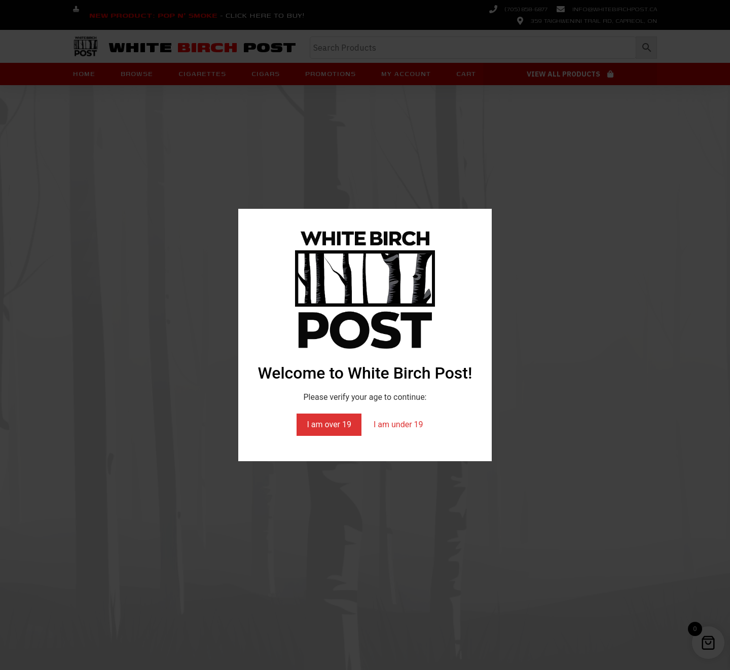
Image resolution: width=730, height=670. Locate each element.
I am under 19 (398, 424)
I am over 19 (329, 424)
